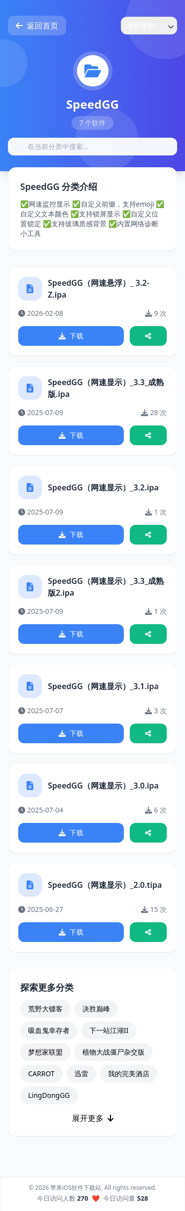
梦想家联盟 (45, 1052)
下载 (71, 335)
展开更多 (92, 1118)
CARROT (41, 1073)
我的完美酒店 (128, 1073)
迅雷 (81, 1073)
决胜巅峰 (96, 1008)
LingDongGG (49, 1095)
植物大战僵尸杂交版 (113, 1052)
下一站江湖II (109, 1030)
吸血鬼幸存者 (49, 1030)
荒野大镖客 (45, 1008)
